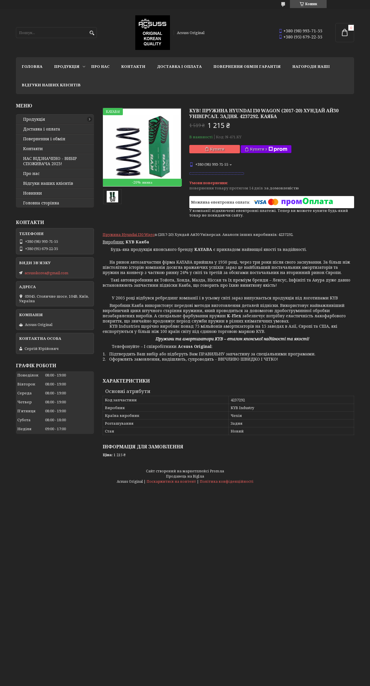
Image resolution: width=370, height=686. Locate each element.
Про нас (100, 66)
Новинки (32, 193)
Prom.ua (217, 471)
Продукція (66, 66)
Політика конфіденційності (227, 481)
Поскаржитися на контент (171, 481)
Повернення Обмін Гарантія (247, 66)
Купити (217, 149)
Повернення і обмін (44, 138)
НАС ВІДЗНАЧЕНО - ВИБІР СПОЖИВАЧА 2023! (50, 161)
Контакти (133, 66)
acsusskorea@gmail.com (46, 273)
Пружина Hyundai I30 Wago (129, 234)
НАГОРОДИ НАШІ (311, 66)
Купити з (268, 149)
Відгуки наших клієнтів (51, 84)
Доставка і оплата (179, 66)
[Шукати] (92, 33)
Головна (32, 66)
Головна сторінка (41, 203)
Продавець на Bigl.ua (185, 476)
